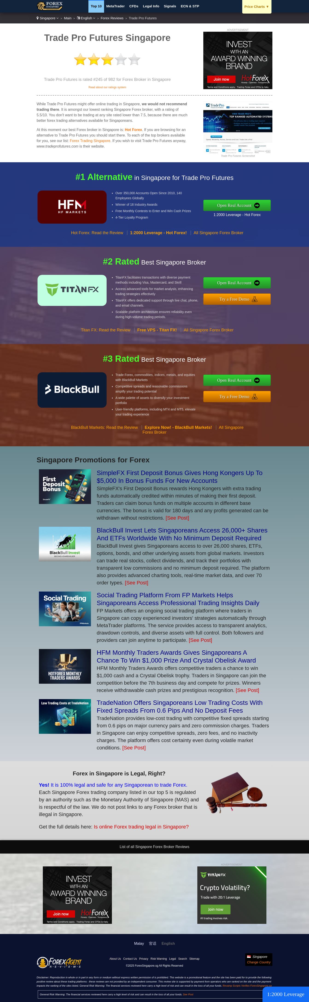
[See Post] (177, 518)
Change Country (259, 962)
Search (182, 958)
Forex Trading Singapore (90, 141)
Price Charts (257, 7)
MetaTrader (115, 6)
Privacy (143, 958)
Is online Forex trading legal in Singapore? (136, 825)
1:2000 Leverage (285, 994)
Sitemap (194, 958)
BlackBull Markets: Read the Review (104, 431)
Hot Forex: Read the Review (97, 236)
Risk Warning (159, 958)
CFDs (133, 6)
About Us (115, 958)
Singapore (48, 18)
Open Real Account (238, 205)
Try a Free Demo (238, 298)
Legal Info (151, 6)
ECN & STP (190, 6)
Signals (170, 6)
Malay (139, 943)
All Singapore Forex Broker (218, 236)
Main (68, 18)
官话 (152, 943)
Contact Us (130, 958)
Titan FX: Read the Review (105, 333)
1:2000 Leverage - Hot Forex (241, 214)
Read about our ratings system (107, 87)
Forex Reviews (112, 18)
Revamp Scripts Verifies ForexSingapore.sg (247, 985)
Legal (172, 958)
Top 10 (96, 6)
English (86, 18)
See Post (188, 994)
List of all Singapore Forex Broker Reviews (154, 847)
